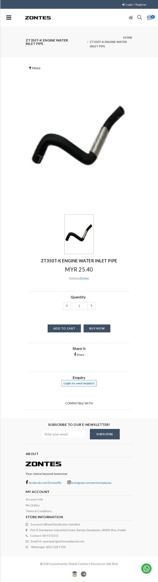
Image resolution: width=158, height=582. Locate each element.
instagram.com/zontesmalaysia (89, 482)
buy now (97, 328)
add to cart (64, 328)
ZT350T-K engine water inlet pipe (108, 44)
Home (127, 37)
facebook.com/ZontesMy (43, 482)
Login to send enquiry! (79, 383)
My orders (33, 505)
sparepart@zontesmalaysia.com (63, 541)
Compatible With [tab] (79, 403)
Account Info (34, 499)
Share (79, 354)
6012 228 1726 (56, 547)
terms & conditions (39, 511)
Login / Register (136, 4)
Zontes (84, 278)
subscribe (104, 434)
